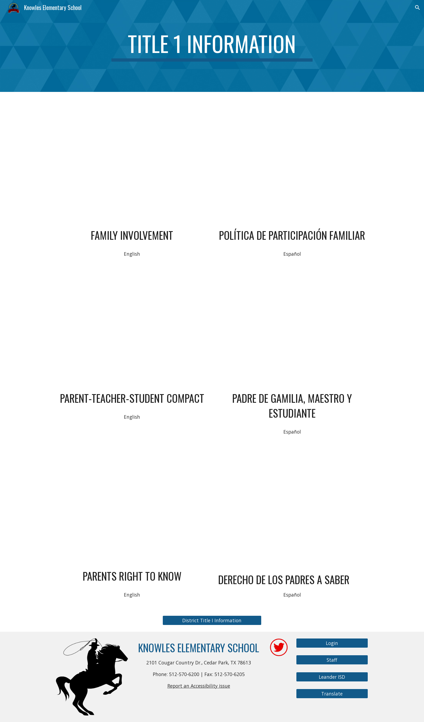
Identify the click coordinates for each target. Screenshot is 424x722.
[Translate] (332, 693)
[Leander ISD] (332, 677)
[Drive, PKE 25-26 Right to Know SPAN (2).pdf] (292, 508)
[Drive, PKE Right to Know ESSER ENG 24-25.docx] (132, 508)
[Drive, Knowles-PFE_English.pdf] (132, 154)
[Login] (332, 643)
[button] (417, 7)
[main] (212, 46)
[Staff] (332, 660)
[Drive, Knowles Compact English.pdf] (132, 330)
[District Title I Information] (212, 620)
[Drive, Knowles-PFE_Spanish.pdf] (292, 154)
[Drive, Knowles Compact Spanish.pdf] (292, 330)
